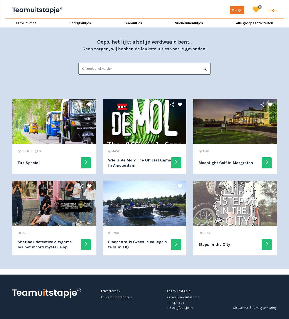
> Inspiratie (175, 302)
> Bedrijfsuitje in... (180, 307)
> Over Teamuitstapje (183, 297)
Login (272, 10)
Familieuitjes (26, 23)
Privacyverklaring (264, 307)
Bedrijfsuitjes (80, 23)
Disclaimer (240, 307)
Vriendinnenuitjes (189, 23)
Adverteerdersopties (116, 297)
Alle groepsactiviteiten (254, 23)
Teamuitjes (133, 23)
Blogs (237, 10)
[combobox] (139, 68)
